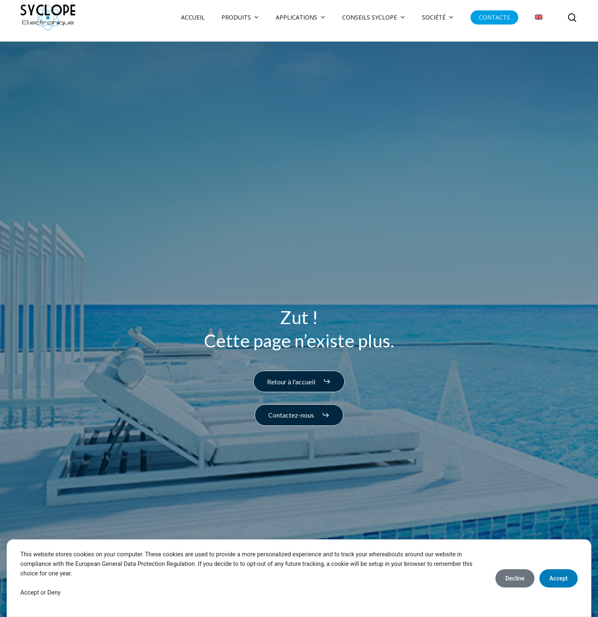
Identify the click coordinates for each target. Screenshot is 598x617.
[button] (299, 381)
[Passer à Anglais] (539, 21)
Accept (558, 578)
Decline (514, 578)
